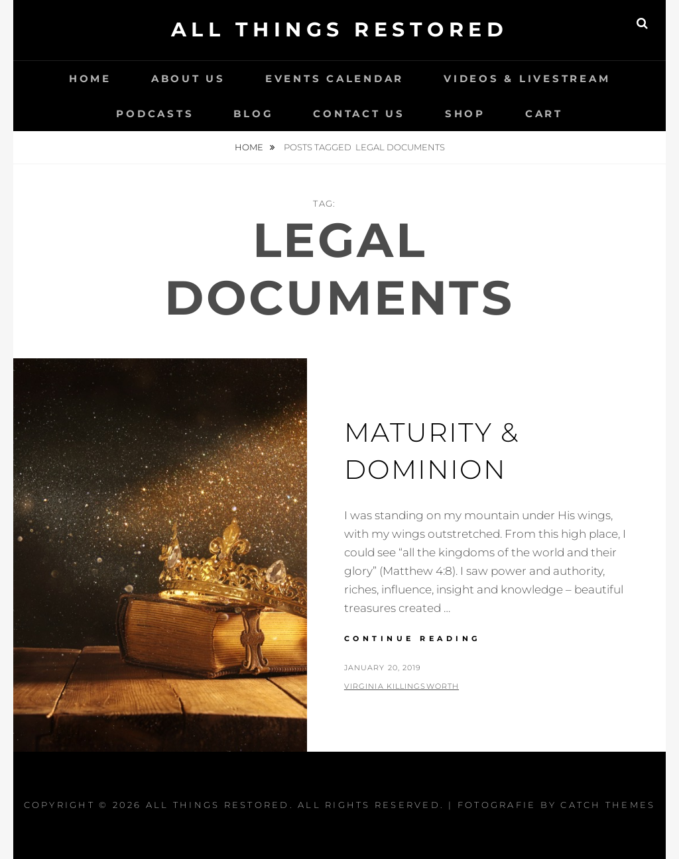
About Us (188, 78)
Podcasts (155, 113)
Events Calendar (334, 78)
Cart (544, 113)
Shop (465, 113)
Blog (253, 113)
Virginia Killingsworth (401, 686)
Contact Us (359, 113)
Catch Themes (607, 804)
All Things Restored (340, 29)
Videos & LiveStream (527, 78)
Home (90, 78)
